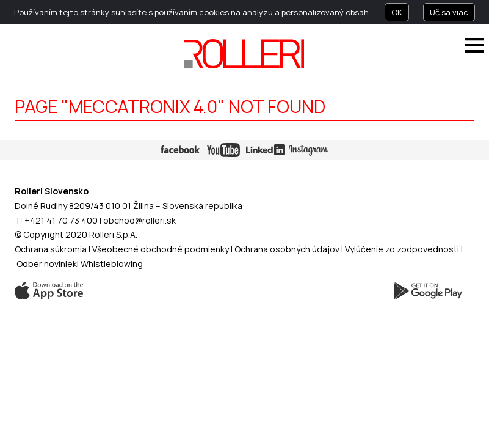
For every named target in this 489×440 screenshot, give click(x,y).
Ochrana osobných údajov (286, 249)
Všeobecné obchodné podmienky (160, 249)
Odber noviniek (46, 264)
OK (396, 12)
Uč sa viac (449, 12)
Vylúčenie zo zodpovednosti (402, 249)
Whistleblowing (112, 264)
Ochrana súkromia (51, 249)
